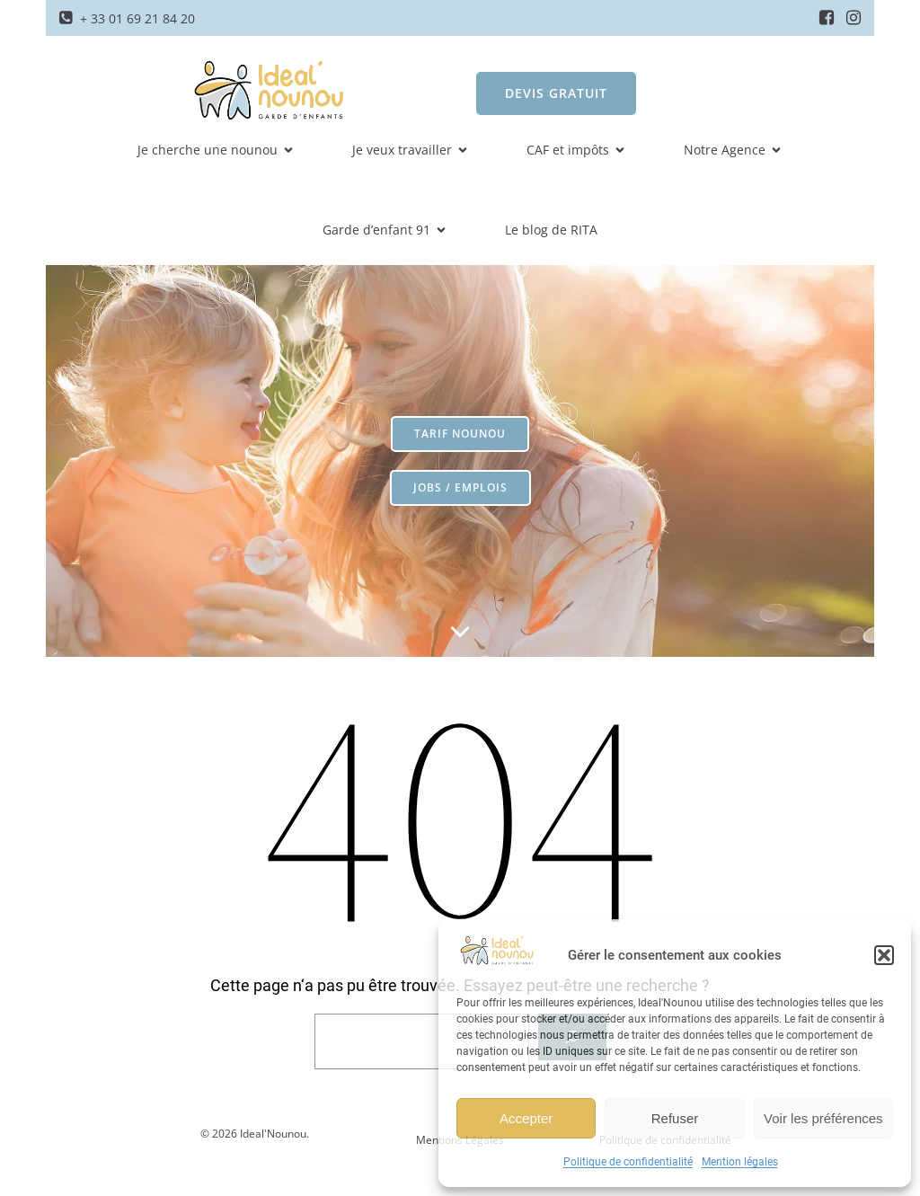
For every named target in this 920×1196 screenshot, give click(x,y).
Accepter (526, 1118)
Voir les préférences (823, 1118)
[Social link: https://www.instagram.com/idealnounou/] (853, 17)
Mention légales (740, 1162)
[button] (884, 955)
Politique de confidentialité (628, 1162)
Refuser (675, 1118)
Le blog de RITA (551, 229)
